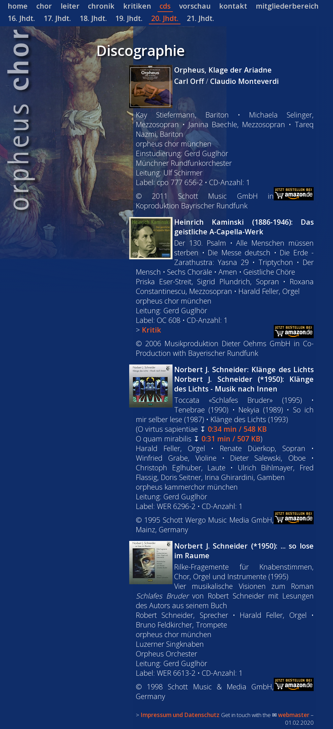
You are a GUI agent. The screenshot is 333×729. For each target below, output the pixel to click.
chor (44, 6)
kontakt (233, 6)
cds (165, 6)
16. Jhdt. (21, 18)
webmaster (293, 715)
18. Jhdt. (93, 18)
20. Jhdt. (164, 18)
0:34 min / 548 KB (237, 429)
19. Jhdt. (129, 18)
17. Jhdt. (57, 18)
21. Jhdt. (200, 18)
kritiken (137, 6)
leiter (70, 6)
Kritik (151, 330)
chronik (101, 6)
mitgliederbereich (287, 6)
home (18, 6)
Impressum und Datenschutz (180, 715)
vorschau (195, 6)
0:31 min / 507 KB (230, 438)
